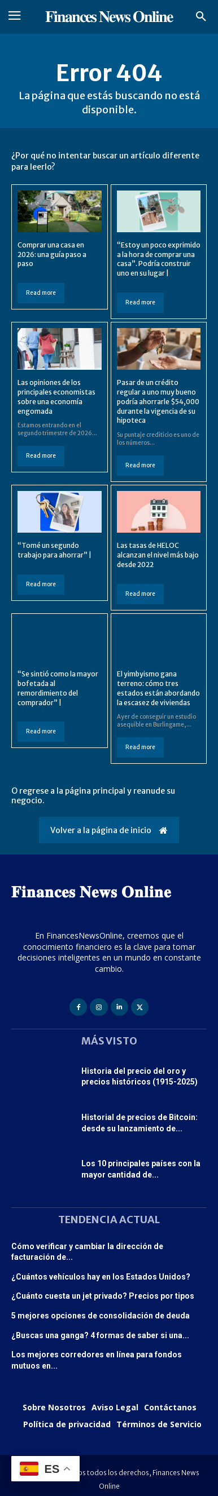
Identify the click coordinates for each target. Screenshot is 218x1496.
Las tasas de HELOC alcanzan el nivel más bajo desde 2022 (158, 555)
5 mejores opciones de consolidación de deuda (100, 1315)
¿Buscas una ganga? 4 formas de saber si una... (100, 1335)
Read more (41, 292)
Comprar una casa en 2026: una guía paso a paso (52, 254)
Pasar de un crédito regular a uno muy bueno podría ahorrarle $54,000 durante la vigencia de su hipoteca (158, 401)
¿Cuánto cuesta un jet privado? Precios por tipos (102, 1295)
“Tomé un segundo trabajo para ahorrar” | (54, 550)
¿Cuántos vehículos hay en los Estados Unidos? (100, 1276)
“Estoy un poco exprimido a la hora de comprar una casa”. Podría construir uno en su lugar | (158, 259)
